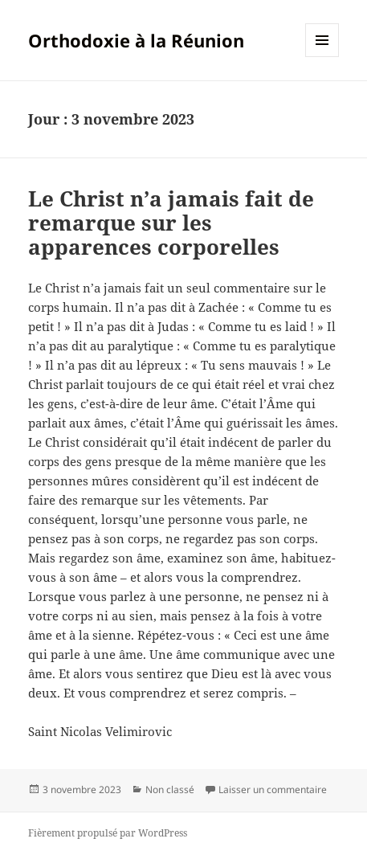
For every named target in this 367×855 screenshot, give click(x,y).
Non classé (169, 789)
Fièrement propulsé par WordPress (107, 833)
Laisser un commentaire (272, 789)
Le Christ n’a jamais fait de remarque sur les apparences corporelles (171, 222)
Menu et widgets (322, 56)
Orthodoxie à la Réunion (136, 40)
